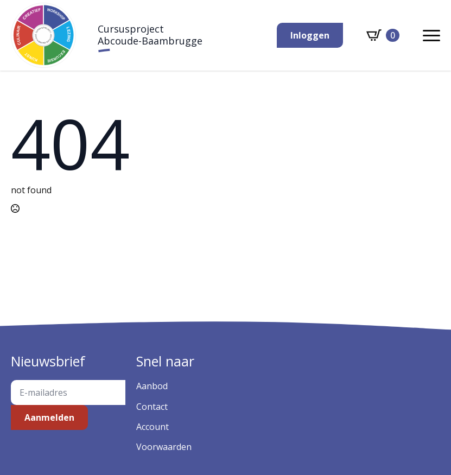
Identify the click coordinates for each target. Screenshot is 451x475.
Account (152, 427)
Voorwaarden (164, 447)
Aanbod (152, 386)
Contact (152, 407)
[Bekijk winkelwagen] (382, 35)
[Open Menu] (431, 35)
